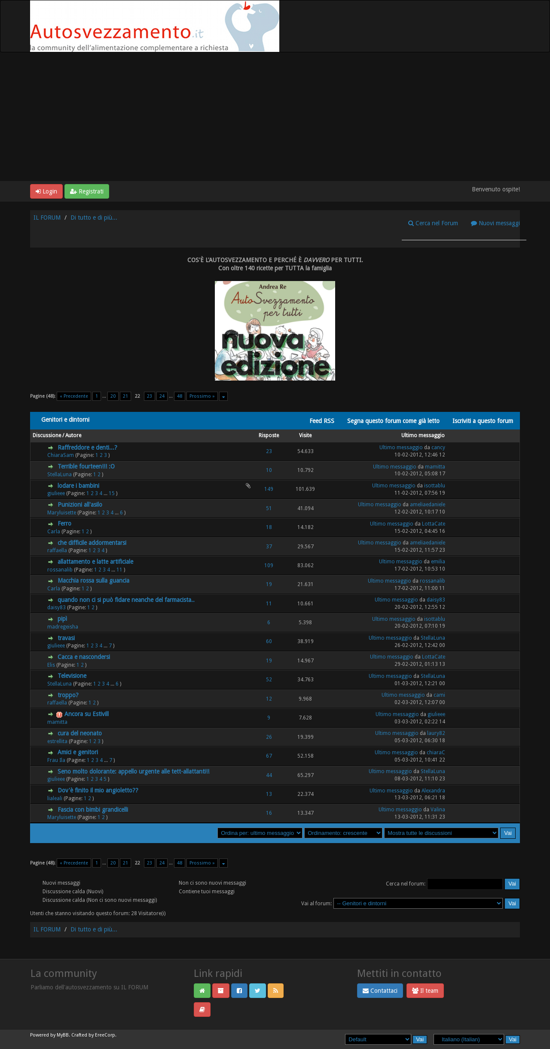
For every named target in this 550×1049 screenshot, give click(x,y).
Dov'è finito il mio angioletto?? (98, 790)
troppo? (68, 695)
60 (269, 641)
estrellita (57, 741)
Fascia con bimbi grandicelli (93, 809)
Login (46, 191)
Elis (51, 665)
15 (112, 493)
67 (269, 756)
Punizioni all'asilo (80, 504)
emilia (438, 562)
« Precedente (74, 396)
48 (179, 396)
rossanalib (60, 570)
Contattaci (380, 990)
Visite (305, 435)
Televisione (72, 675)
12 (269, 699)
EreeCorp (105, 1035)
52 (269, 680)
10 (269, 470)
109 (268, 565)
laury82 (436, 733)
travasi (66, 638)
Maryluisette (61, 513)
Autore (73, 435)
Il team (425, 990)
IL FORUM (47, 217)
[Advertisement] (275, 117)
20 (113, 396)
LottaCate (433, 524)
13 (269, 794)
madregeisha (62, 627)
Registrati (87, 191)
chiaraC (436, 753)
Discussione (47, 435)
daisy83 (56, 608)
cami (439, 695)
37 (269, 547)
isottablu (434, 486)
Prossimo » (202, 396)
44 (269, 775)
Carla (53, 532)
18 (269, 527)
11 (119, 570)
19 (269, 584)
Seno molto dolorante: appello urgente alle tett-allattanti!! (133, 771)
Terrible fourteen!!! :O (86, 466)
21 (125, 396)
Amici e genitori (78, 752)
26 (269, 737)
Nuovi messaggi (495, 223)
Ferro (64, 523)
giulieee (56, 493)
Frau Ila (56, 760)
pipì (62, 618)
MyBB (63, 1035)
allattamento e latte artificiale (95, 561)
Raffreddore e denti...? (87, 447)
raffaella (57, 550)
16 (269, 813)
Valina (438, 810)
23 (149, 396)
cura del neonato (80, 733)
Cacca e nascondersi (84, 656)
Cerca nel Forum (433, 223)
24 (162, 396)
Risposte (269, 435)
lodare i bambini (78, 485)
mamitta (435, 467)
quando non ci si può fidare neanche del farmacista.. (126, 599)
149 (268, 489)
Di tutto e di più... (93, 217)
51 (269, 508)
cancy (438, 447)
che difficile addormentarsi (92, 542)
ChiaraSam (60, 455)
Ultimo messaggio (423, 435)
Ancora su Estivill (86, 713)
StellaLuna (59, 475)
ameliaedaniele (427, 505)
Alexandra (433, 791)
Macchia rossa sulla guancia (93, 580)
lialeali (54, 798)
